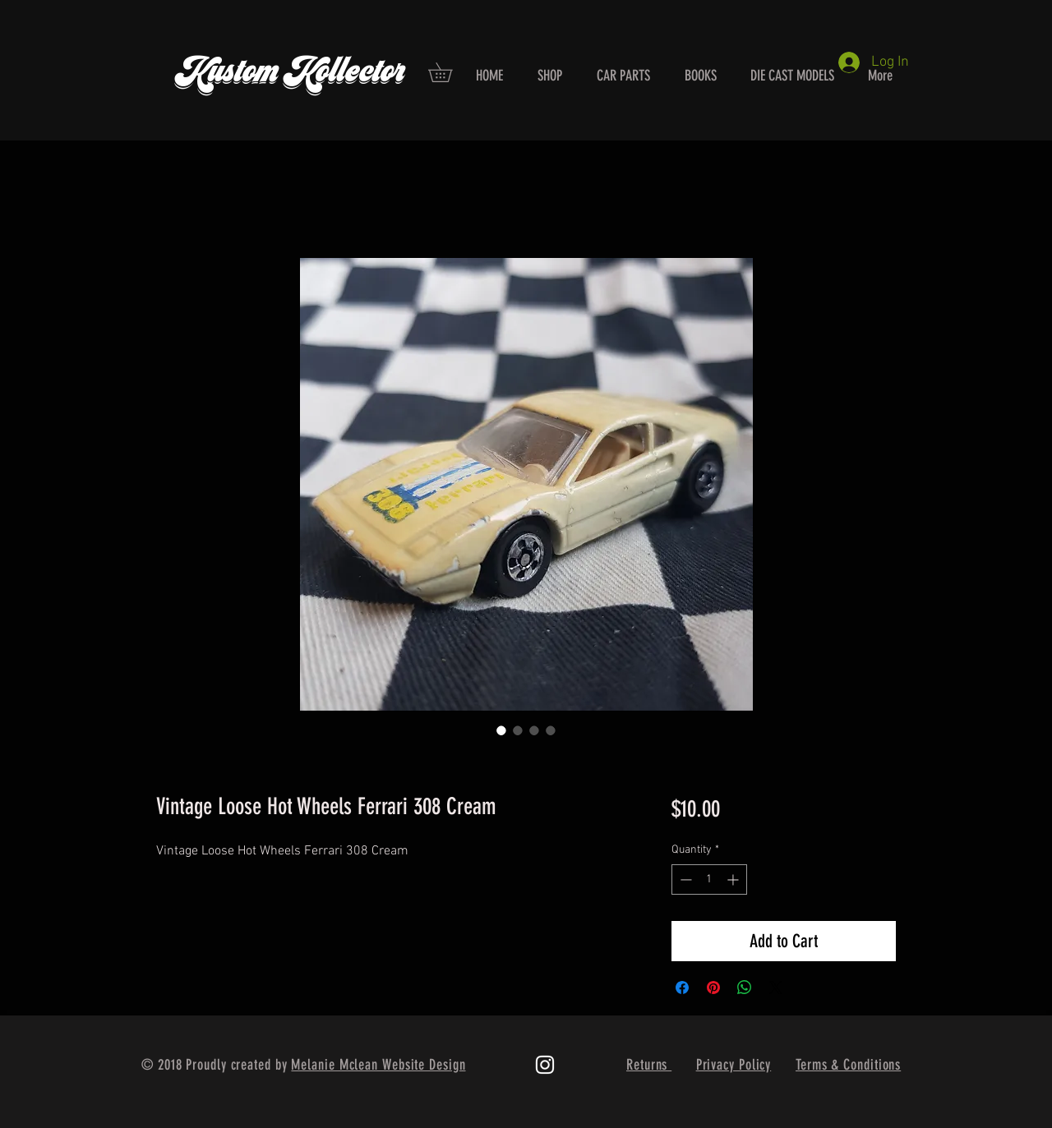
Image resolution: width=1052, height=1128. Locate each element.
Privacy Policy (734, 1065)
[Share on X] (776, 987)
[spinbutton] (709, 879)
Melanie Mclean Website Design (378, 1065)
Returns (648, 1065)
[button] (449, 72)
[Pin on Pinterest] (713, 987)
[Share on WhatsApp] (744, 987)
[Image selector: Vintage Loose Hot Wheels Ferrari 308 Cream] (501, 730)
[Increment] (734, 879)
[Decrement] (684, 879)
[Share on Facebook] (682, 987)
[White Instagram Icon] (545, 1064)
